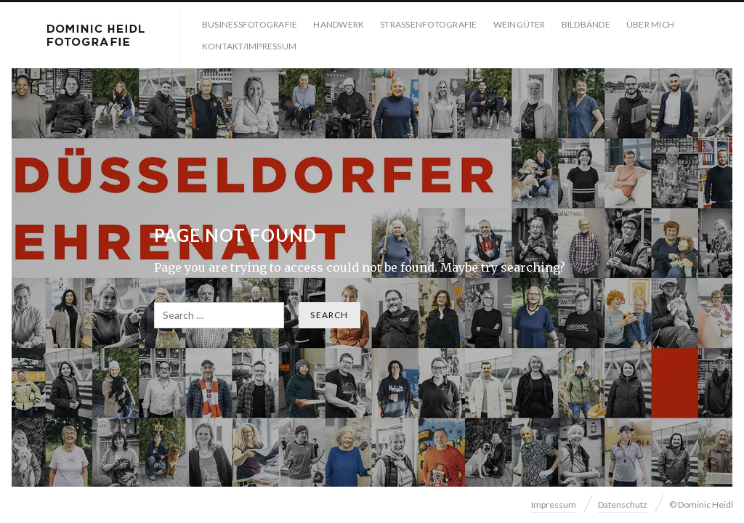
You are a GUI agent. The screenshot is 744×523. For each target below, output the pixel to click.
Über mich (650, 24)
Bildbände (586, 24)
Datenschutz (622, 504)
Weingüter (519, 24)
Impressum (553, 504)
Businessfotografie (249, 24)
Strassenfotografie (428, 24)
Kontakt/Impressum (249, 46)
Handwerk (338, 24)
